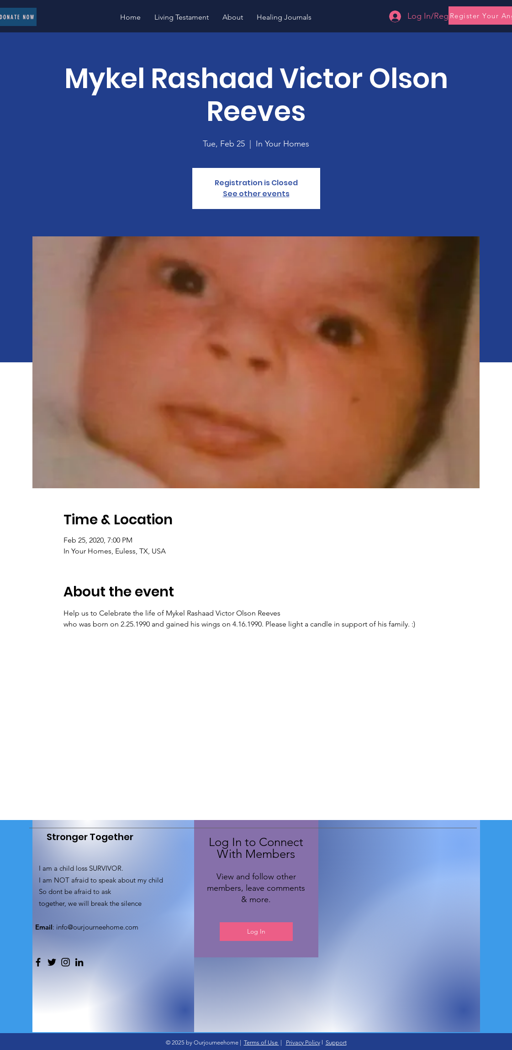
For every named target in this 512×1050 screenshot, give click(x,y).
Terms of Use (261, 1042)
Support (336, 1042)
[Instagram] (65, 962)
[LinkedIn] (79, 962)
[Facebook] (38, 962)
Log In (256, 931)
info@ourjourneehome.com (97, 927)
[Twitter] (52, 962)
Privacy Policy (303, 1042)
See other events (256, 193)
